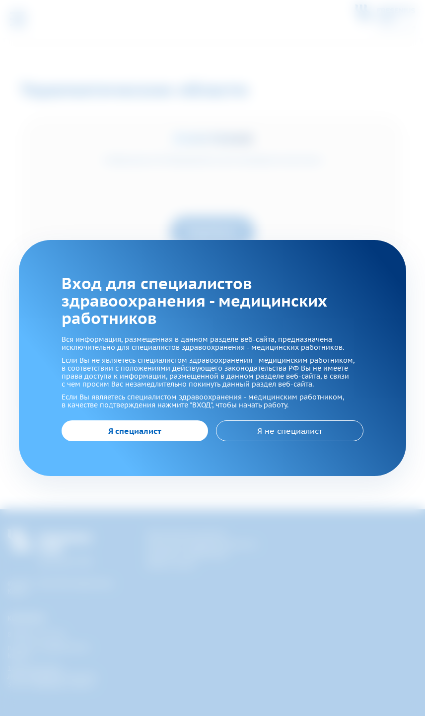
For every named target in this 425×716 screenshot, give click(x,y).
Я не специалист (289, 431)
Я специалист (134, 431)
